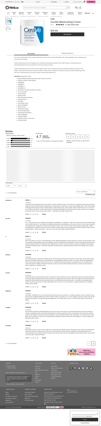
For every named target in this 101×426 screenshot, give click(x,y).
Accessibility (38, 380)
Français (38, 2)
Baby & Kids (14, 13)
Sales (93, 13)
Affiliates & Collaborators (57, 368)
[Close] (98, 413)
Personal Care (29, 13)
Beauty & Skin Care (21, 13)
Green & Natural (80, 13)
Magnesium (27, 398)
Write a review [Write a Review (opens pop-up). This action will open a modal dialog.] (75, 24)
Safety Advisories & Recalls (41, 370)
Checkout (91, 2)
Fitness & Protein (37, 13)
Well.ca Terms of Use (56, 374)
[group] (9, 21)
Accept (85, 419)
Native (7, 392)
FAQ (36, 372)
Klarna (36, 378)
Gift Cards (37, 368)
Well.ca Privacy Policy (56, 372)
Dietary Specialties (29, 400)
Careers (37, 382)
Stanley (7, 394)
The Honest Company (11, 398)
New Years (8, 13)
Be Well (53, 378)
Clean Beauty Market (30, 392)
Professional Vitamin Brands (31, 396)
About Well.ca (54, 366)
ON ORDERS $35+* (13, 2)
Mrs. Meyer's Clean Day (11, 396)
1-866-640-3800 (18, 407)
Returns (37, 376)
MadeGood (8, 400)
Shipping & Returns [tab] (67, 53)
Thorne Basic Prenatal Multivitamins (52, 398)
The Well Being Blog (56, 376)
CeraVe (52, 19)
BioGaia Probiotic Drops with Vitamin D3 (54, 396)
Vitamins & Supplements (70, 13)
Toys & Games (28, 394)
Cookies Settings (85, 423)
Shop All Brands (9, 402)
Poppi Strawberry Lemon (50, 400)
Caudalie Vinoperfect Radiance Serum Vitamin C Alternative (53, 393)
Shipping (37, 374)
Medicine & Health (45, 13)
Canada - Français (11, 368)
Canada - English (11, 366)
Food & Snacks (61, 13)
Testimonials (54, 370)
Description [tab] (31, 54)
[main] (85, 418)
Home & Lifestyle (54, 13)
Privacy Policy (89, 416)
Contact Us (37, 366)
